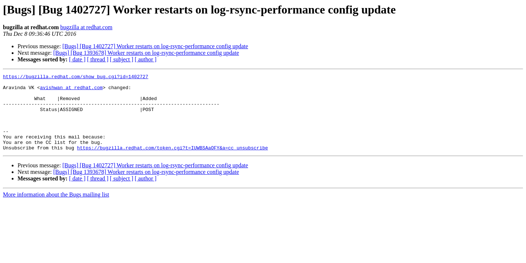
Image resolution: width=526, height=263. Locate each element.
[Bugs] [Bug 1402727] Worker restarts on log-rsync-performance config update (155, 46)
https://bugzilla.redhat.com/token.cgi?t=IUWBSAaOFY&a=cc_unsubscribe (172, 163)
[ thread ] (97, 59)
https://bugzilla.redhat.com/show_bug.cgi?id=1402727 (75, 77)
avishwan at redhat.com (71, 90)
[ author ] (146, 59)
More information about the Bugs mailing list (56, 210)
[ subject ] (121, 59)
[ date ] (77, 59)
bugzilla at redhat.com (86, 27)
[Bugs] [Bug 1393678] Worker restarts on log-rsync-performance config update (146, 53)
